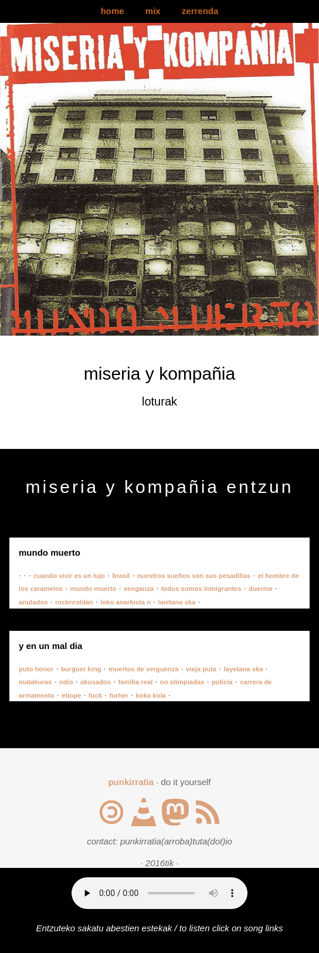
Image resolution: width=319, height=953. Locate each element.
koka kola (151, 695)
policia (222, 681)
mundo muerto (93, 588)
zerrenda (200, 11)
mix (153, 11)
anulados (33, 602)
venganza (139, 588)
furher (118, 695)
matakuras (35, 681)
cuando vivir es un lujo (69, 575)
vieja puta (201, 668)
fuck (95, 695)
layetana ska (243, 668)
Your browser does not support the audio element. (159, 893)
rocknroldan (74, 602)
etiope (71, 695)
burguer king (81, 668)
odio (66, 681)
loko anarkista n (125, 602)
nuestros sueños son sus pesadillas (193, 575)
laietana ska (177, 602)
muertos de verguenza (143, 668)
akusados (95, 681)
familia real (135, 681)
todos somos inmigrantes (201, 588)
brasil (121, 575)
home (112, 11)
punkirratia (131, 782)
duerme (261, 588)
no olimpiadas (182, 681)
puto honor (36, 668)
